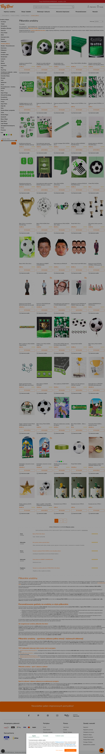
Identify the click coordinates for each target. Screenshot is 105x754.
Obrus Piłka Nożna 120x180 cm (26, 653)
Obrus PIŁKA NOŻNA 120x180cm (79, 63)
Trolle (2, 112)
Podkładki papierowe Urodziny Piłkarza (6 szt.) (30, 657)
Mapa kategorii (46, 742)
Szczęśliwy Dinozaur (6, 28)
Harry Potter (4, 32)
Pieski (2, 61)
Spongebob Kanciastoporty (8, 125)
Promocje (3, 130)
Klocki (2, 84)
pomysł (95, 583)
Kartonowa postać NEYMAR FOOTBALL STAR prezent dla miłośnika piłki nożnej (95, 265)
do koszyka (27, 69)
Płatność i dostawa (67, 732)
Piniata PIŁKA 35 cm (75, 223)
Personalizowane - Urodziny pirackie (8, 87)
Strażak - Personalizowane (8, 46)
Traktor (3, 24)
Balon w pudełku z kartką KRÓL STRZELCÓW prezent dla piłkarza (44, 504)
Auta (2, 80)
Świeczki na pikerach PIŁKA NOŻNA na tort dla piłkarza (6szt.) (96, 64)
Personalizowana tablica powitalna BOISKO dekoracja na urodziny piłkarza (44, 185)
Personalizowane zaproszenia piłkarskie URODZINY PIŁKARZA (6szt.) (44, 145)
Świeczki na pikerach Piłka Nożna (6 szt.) (28, 655)
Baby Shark (4, 121)
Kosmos (3, 39)
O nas (44, 727)
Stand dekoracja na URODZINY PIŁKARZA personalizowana (95, 384)
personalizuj (27, 109)
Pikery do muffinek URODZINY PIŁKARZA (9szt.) (78, 144)
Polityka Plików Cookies (88, 739)
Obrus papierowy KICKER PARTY (61, 383)
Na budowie (4, 26)
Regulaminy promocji (88, 729)
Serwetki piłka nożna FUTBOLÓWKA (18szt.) (59, 64)
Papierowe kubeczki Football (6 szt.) (27, 659)
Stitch (2, 35)
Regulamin (85, 727)
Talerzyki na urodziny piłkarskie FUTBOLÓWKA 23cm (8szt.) (43, 64)
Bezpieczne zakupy (87, 734)
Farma (2, 128)
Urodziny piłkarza (5, 43)
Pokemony (3, 41)
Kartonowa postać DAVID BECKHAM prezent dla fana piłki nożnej (26, 305)
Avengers (3, 52)
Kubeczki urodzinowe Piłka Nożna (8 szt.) (28, 650)
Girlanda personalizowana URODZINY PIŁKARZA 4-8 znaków (25, 185)
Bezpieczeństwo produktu (89, 744)
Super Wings (4, 93)
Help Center (66, 727)
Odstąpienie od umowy (88, 732)
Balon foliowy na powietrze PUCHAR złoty (25, 224)
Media (44, 739)
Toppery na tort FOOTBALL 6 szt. (78, 103)
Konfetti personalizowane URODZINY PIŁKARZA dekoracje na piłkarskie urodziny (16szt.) (26, 145)
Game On (3, 30)
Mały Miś (3, 106)
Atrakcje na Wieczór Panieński (50, 734)
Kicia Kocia (3, 48)
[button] (2, 751)
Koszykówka (4, 97)
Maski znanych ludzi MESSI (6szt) (78, 263)
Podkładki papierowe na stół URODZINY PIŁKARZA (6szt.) (25, 104)
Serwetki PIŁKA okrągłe (27, 615)
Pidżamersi (3, 50)
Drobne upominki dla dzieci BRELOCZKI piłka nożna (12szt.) (26, 384)
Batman (3, 63)
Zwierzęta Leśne (5, 37)
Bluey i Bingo (4, 119)
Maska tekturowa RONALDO (60, 263)
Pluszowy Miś (4, 99)
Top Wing (3, 70)
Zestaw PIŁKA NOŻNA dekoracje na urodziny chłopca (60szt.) (61, 344)
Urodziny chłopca (4, 19)
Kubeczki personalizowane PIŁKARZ (29, 610)
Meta (2, 108)
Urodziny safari (5, 54)
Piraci (2, 90)
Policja (2, 101)
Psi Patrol (3, 21)
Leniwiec (3, 59)
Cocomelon (4, 65)
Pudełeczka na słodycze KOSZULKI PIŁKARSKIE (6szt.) (79, 184)
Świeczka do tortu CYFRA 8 (77, 504)
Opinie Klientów (46, 729)
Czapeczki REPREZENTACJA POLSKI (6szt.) (94, 304)
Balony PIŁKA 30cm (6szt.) (25, 263)
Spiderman (3, 82)
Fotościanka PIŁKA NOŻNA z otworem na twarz (95, 424)
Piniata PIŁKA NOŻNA (93, 183)
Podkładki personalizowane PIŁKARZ (29, 613)
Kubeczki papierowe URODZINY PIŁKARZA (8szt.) (95, 144)
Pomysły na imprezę (47, 732)
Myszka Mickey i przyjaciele (8, 110)
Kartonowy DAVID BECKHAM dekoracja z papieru (43, 304)
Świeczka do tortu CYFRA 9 (60, 504)
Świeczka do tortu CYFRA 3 (94, 504)
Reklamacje (65, 737)
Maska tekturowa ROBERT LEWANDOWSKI (43, 264)
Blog (44, 737)
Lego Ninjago (4, 123)
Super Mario (4, 103)
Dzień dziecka (44, 586)
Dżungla (3, 78)
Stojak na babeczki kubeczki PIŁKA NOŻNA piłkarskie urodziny (27, 424)
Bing (2, 67)
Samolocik (3, 117)
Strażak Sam (4, 57)
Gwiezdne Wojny (5, 76)
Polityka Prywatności (88, 737)
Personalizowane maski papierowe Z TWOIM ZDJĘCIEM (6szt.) (61, 304)
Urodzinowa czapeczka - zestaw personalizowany (9, 72)
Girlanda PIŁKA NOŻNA (76, 343)
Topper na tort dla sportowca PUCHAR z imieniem (77, 384)
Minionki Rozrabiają (6, 95)
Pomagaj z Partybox (87, 742)
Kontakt (65, 729)
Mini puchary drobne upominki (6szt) (41, 542)
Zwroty (65, 734)
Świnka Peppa (4, 114)
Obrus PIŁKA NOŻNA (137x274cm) (59, 184)
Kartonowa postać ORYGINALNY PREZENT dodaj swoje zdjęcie (78, 304)
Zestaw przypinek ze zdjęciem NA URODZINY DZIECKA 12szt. (95, 464)
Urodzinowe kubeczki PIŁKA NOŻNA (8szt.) (25, 64)
